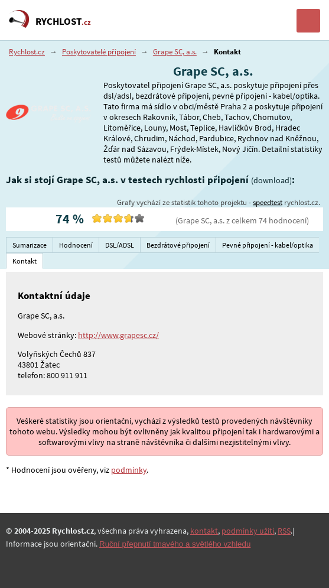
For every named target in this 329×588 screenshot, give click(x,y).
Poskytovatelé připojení (99, 52)
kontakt (204, 530)
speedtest (267, 202)
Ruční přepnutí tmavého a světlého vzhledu (174, 544)
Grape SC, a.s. (175, 52)
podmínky (128, 469)
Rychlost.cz (27, 52)
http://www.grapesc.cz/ (118, 335)
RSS (284, 530)
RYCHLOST (63, 21)
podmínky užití (247, 530)
